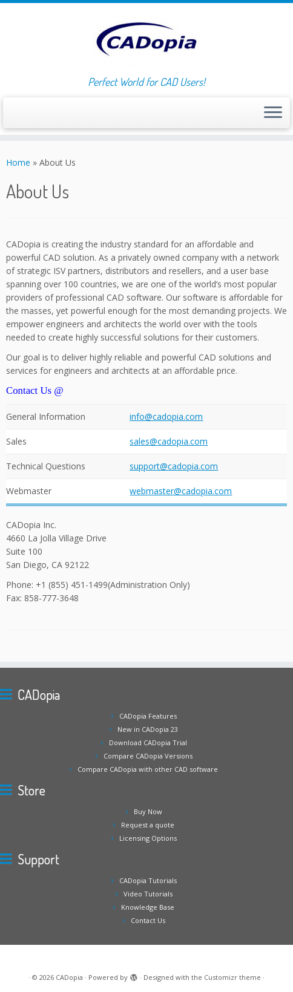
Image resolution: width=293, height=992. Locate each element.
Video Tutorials (148, 893)
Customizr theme (232, 977)
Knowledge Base (147, 907)
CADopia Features (148, 715)
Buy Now (148, 811)
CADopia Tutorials (148, 880)
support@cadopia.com (174, 466)
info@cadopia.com (166, 416)
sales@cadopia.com (169, 441)
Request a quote (147, 824)
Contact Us (148, 920)
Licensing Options (148, 838)
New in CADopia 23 (147, 729)
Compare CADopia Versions (148, 755)
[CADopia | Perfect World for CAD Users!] (146, 39)
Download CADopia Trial (148, 742)
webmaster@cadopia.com (181, 491)
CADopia (69, 977)
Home (18, 162)
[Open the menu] (273, 113)
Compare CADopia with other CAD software (147, 769)
